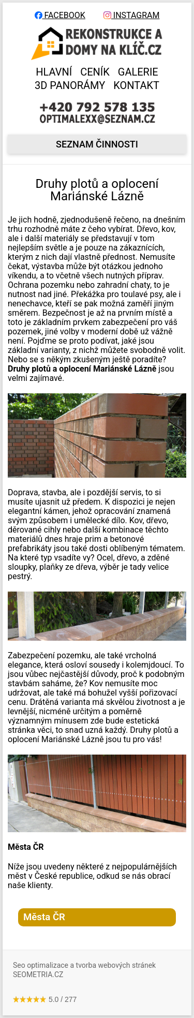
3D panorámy (70, 85)
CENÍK (95, 72)
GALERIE (138, 72)
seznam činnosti (97, 144)
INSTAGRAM (131, 15)
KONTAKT (136, 85)
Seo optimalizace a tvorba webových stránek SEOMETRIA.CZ (84, 970)
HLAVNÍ (54, 72)
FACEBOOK (60, 15)
